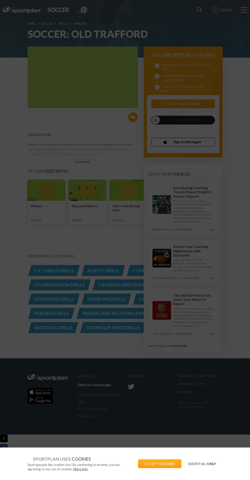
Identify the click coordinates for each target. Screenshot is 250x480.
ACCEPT (160, 464)
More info (80, 469)
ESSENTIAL (202, 464)
